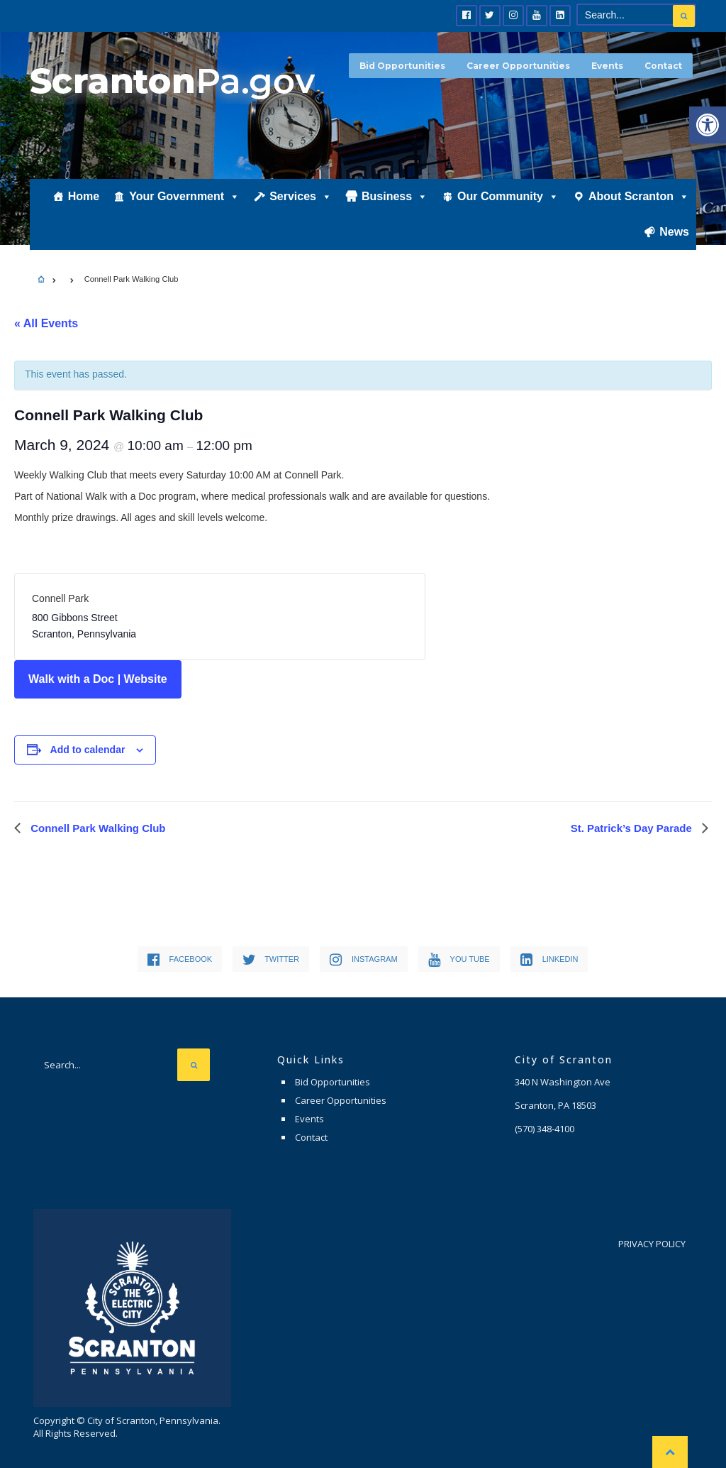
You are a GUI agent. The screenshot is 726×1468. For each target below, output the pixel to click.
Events (607, 65)
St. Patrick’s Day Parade (633, 828)
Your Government (184, 196)
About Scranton (638, 196)
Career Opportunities (518, 65)
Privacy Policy (652, 1243)
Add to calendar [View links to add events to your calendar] (87, 749)
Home (83, 196)
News (674, 232)
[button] (707, 124)
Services (300, 196)
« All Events (46, 323)
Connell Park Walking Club (96, 828)
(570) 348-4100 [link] (544, 1128)
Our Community (508, 196)
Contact (663, 65)
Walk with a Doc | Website (97, 679)
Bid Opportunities (402, 65)
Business (395, 196)
